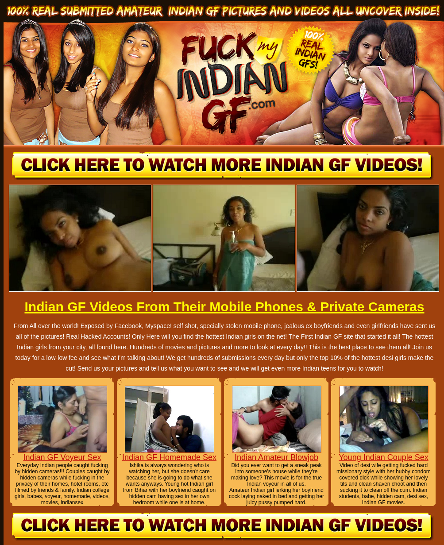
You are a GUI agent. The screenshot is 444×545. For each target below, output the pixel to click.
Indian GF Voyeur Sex (62, 457)
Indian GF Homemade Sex (169, 457)
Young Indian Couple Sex (384, 457)
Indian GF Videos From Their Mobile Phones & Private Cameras (224, 306)
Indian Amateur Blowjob (276, 457)
